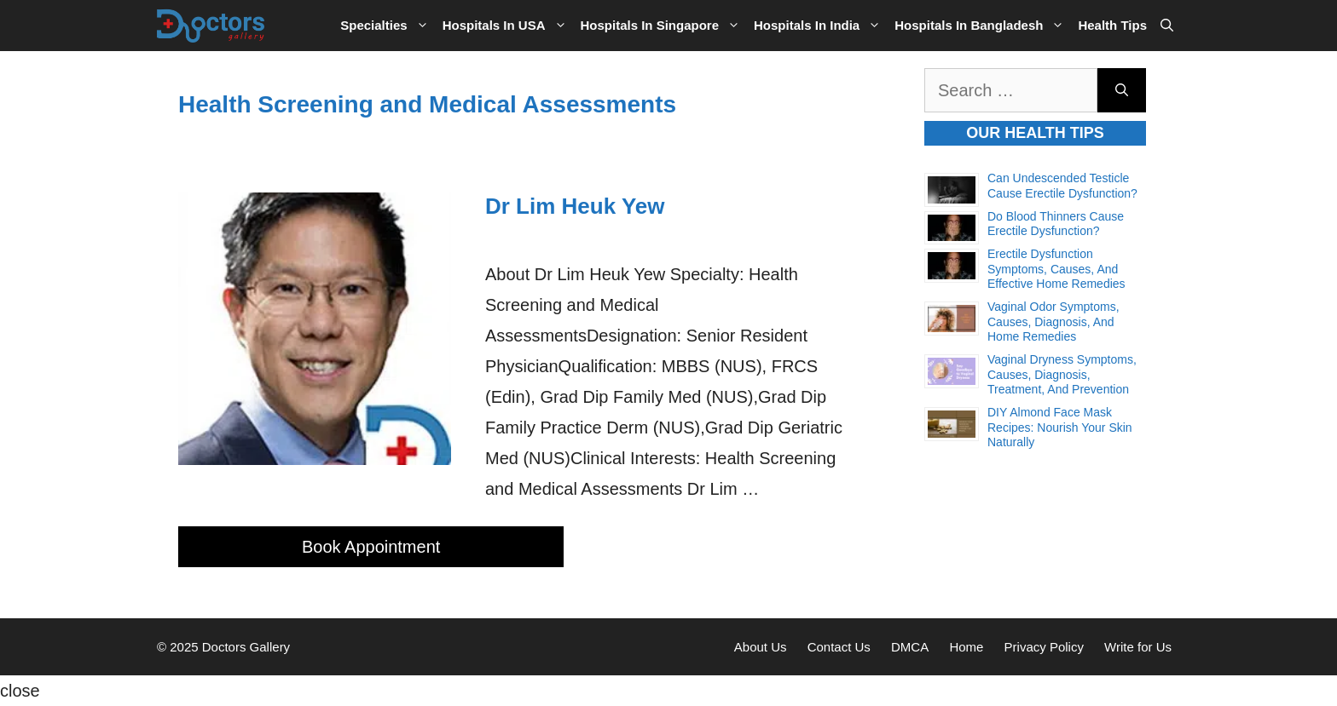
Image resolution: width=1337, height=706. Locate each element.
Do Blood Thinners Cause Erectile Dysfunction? (1055, 224)
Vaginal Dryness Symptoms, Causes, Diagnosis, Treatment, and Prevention (1062, 374)
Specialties (387, 25)
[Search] (1121, 90)
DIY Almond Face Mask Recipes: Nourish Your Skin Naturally (1059, 427)
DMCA (910, 647)
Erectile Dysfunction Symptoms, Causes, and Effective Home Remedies (1056, 268)
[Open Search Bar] (1167, 25)
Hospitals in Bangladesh (982, 25)
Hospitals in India (821, 25)
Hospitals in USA (508, 25)
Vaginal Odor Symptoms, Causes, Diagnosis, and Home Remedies (1053, 321)
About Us (760, 647)
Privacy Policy (1044, 647)
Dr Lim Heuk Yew (575, 206)
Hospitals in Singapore (664, 25)
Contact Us (839, 647)
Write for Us (1138, 647)
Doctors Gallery (245, 647)
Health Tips (1112, 25)
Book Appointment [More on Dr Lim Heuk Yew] (371, 546)
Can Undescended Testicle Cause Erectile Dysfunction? (1062, 185)
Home (966, 647)
